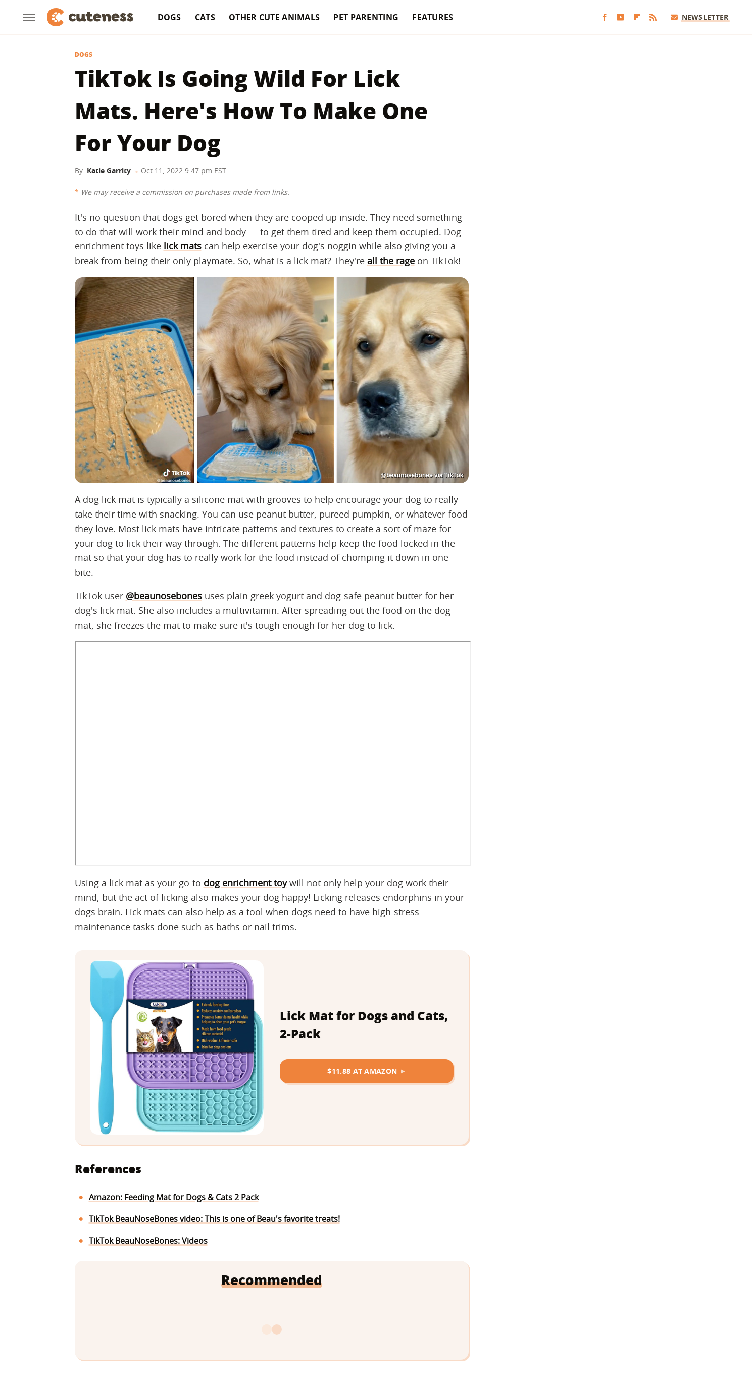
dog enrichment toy (245, 883)
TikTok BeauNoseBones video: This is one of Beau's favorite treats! (214, 1218)
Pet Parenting (365, 17)
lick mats (183, 246)
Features (432, 17)
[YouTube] (620, 17)
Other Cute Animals (274, 17)
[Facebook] (604, 17)
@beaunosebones (164, 596)
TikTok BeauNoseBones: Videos (148, 1240)
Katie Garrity (109, 170)
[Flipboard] (636, 17)
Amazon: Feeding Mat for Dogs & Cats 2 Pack (174, 1197)
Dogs (169, 17)
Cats (205, 17)
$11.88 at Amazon (362, 1071)
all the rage (391, 260)
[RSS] (653, 17)
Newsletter (700, 17)
